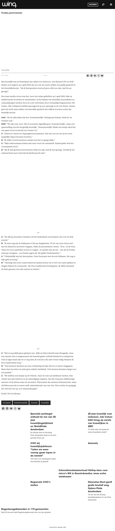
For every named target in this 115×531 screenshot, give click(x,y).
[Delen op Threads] (98, 75)
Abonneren (93, 4)
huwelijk (45, 403)
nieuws (34, 403)
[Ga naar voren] (9, 4)
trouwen (7, 403)
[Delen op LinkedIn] (91, 75)
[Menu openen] (111, 4)
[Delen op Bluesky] (102, 75)
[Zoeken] (103, 4)
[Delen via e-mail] (95, 75)
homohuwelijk (20, 403)
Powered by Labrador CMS (57, 527)
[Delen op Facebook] (87, 75)
